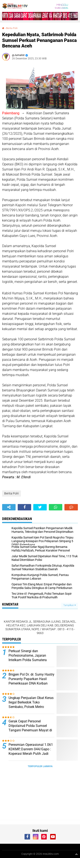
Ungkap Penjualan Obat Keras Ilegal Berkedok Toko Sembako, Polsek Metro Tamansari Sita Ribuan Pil (31, 704)
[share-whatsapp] (55, 507)
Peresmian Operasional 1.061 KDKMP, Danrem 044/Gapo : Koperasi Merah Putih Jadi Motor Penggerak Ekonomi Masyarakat (31, 753)
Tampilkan (69, 605)
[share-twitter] (40, 507)
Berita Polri (11, 28)
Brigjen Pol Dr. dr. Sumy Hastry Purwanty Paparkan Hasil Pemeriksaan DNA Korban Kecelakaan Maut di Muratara (31, 681)
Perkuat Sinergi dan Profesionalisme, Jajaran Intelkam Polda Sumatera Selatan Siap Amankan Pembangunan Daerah (28, 660)
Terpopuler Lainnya (40, 766)
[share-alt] (9, 507)
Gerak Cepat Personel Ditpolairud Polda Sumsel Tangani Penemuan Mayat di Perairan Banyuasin (30, 727)
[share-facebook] (24, 507)
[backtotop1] (76, 854)
